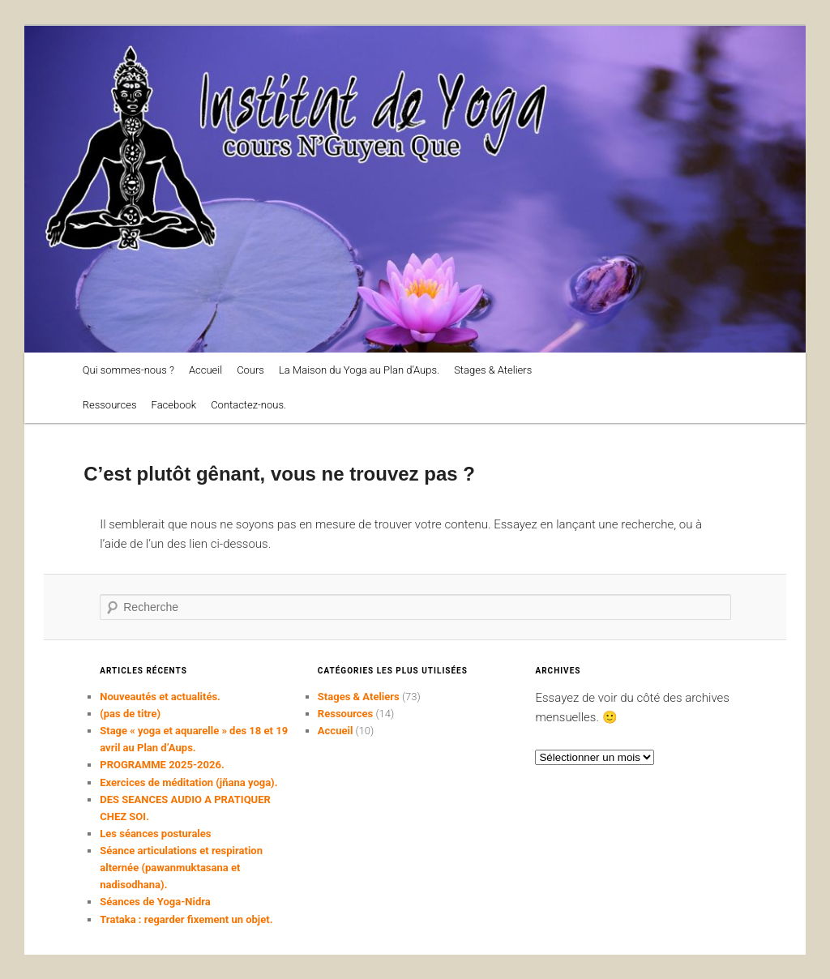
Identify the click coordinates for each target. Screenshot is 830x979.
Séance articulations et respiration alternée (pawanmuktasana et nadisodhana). (181, 867)
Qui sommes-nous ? (128, 370)
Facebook (174, 405)
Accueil (205, 370)
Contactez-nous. (248, 405)
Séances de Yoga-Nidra (155, 902)
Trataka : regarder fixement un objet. (186, 919)
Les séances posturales (155, 833)
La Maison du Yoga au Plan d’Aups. (359, 370)
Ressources (110, 405)
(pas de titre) (130, 714)
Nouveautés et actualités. (160, 696)
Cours (250, 370)
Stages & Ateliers (493, 370)
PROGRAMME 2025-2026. (162, 765)
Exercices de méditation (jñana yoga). (188, 782)
